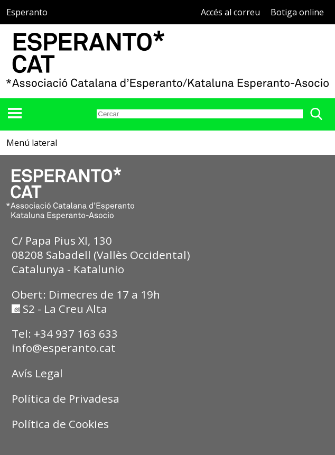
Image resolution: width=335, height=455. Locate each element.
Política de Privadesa (65, 398)
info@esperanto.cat (64, 347)
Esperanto (27, 12)
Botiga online (297, 12)
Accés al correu (230, 12)
